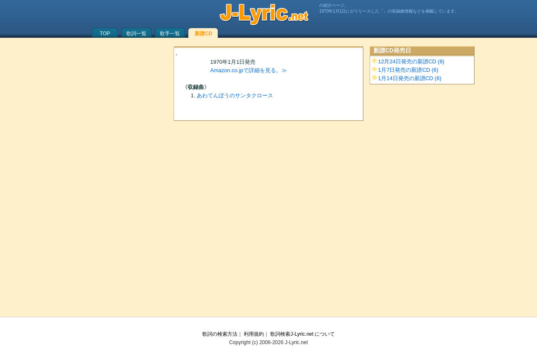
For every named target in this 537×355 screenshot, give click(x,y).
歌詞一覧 (136, 34)
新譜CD (203, 34)
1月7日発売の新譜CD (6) (408, 70)
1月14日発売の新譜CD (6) (409, 78)
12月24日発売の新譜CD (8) (411, 61)
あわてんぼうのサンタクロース (235, 95)
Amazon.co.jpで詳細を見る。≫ (248, 70)
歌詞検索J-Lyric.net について (302, 334)
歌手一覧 (170, 34)
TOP (105, 34)
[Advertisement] (268, 202)
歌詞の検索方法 (219, 334)
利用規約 (254, 334)
